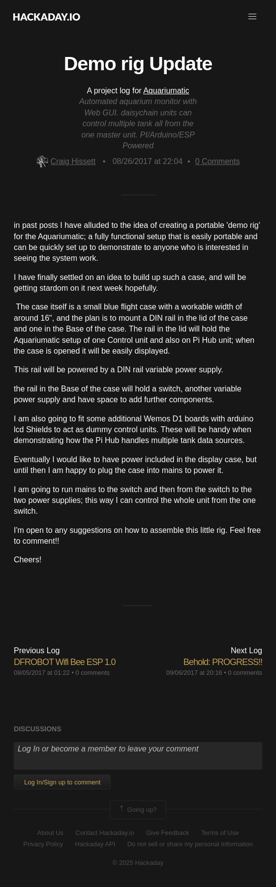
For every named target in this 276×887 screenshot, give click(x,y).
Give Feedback (167, 832)
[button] (252, 16)
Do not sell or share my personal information (190, 844)
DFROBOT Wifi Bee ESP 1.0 (64, 662)
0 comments (93, 672)
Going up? (137, 809)
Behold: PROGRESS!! (223, 662)
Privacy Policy (43, 844)
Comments (217, 161)
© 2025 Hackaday (138, 862)
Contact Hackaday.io (105, 832)
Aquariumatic (166, 90)
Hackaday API (95, 844)
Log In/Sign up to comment (62, 782)
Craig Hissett (66, 161)
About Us (50, 832)
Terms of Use (220, 832)
